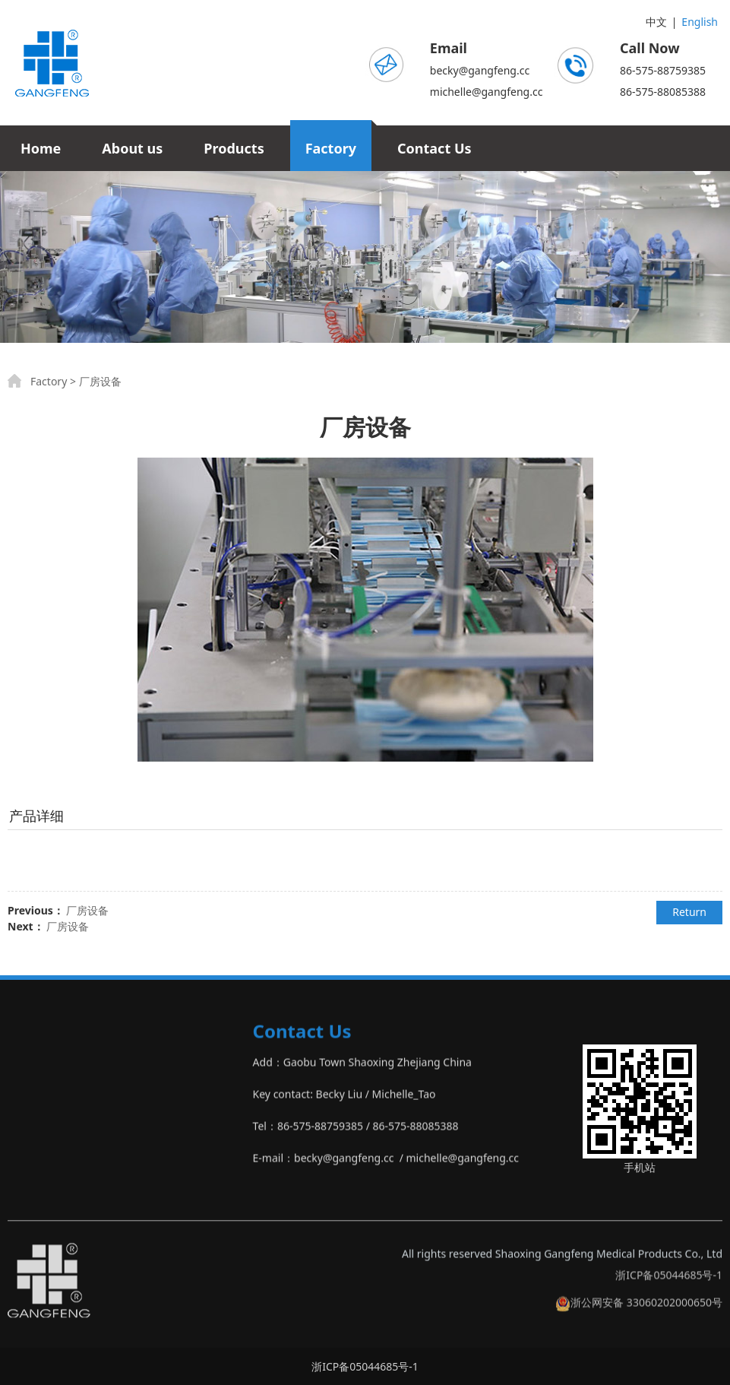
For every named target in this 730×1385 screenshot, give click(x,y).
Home (41, 148)
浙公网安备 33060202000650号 (638, 1314)
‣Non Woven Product (59, 1170)
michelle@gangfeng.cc (486, 91)
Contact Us (434, 148)
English (699, 21)
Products (234, 148)
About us (132, 148)
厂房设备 (87, 910)
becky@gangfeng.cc (479, 70)
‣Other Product (45, 1202)
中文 (656, 21)
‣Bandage (32, 1106)
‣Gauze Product (46, 1074)
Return (689, 912)
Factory (330, 148)
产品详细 (36, 816)
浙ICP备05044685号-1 (668, 1287)
